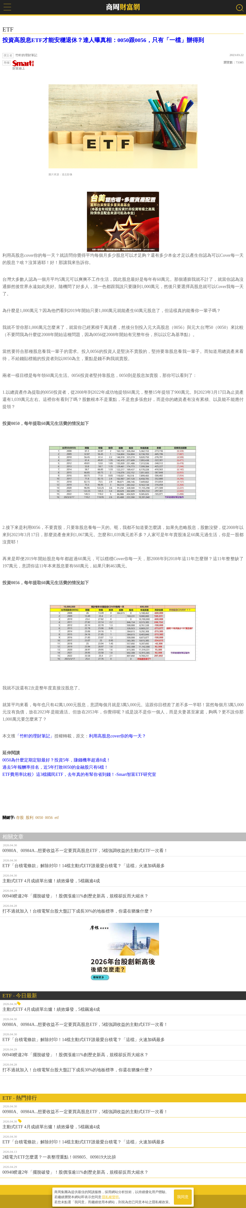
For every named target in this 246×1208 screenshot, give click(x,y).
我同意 (183, 1196)
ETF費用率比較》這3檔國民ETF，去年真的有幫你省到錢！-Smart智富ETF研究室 (79, 774)
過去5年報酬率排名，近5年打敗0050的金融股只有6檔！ (55, 767)
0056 (49, 818)
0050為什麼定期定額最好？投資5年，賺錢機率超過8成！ (56, 760)
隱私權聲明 (110, 1196)
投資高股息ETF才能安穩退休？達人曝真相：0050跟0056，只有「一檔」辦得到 (103, 40)
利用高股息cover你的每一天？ (117, 736)
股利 (29, 818)
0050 (39, 818)
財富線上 (23, 65)
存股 (20, 818)
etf (57, 818)
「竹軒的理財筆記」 (34, 736)
